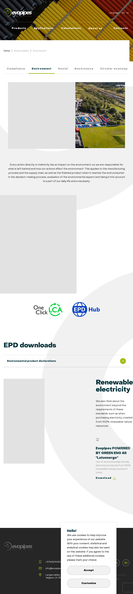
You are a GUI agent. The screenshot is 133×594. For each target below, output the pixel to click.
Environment (40, 50)
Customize (88, 583)
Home (7, 50)
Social (63, 68)
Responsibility (21, 50)
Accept (89, 570)
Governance (84, 68)
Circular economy (114, 68)
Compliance (16, 68)
